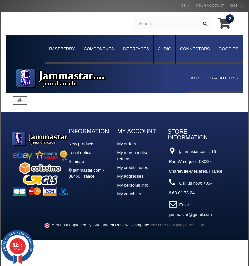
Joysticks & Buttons (214, 78)
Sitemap (76, 161)
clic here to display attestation (177, 225)
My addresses (130, 176)
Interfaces (136, 48)
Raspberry (62, 48)
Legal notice (80, 152)
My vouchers (129, 193)
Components (99, 48)
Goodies (228, 48)
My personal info (132, 185)
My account (136, 131)
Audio (164, 48)
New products (81, 143)
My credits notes (132, 167)
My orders (126, 143)
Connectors (195, 48)
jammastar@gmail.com (190, 214)
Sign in (236, 5)
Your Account (210, 5)
